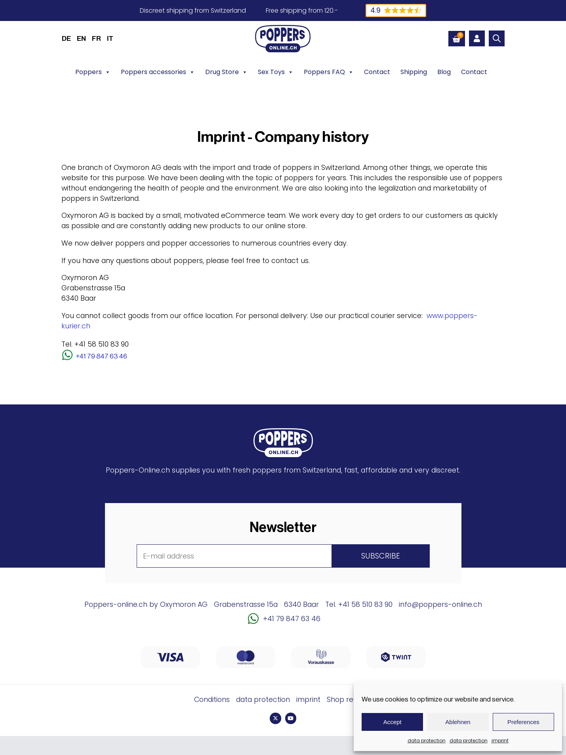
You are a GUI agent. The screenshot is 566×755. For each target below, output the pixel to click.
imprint (500, 740)
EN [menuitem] (81, 38)
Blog (444, 71)
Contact (377, 71)
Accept (392, 722)
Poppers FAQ (329, 72)
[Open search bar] (497, 38)
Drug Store (226, 72)
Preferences (523, 722)
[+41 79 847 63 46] (67, 355)
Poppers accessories (158, 72)
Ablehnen (457, 722)
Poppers (93, 72)
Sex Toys (275, 72)
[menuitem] (66, 38)
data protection (427, 740)
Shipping (413, 71)
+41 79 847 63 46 (101, 356)
